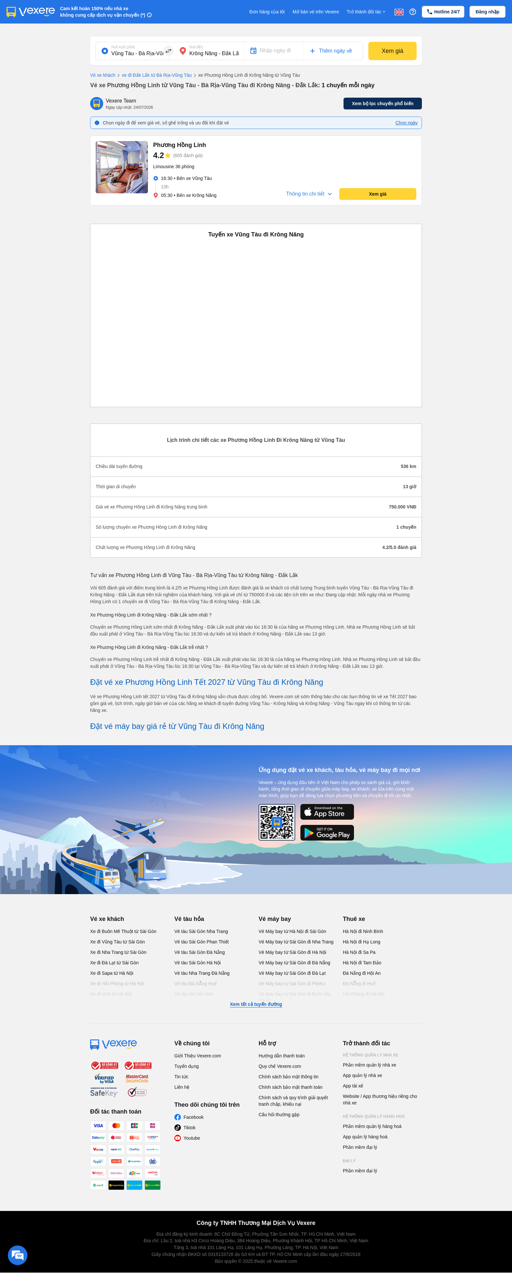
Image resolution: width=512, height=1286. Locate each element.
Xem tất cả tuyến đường (256, 1004)
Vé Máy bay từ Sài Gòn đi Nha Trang (296, 941)
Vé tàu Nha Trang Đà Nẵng (202, 973)
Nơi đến (196, 47)
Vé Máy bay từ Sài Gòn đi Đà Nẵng (294, 962)
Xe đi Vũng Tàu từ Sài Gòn (117, 941)
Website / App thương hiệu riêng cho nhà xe (380, 1099)
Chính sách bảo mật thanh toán (291, 1087)
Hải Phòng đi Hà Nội (363, 994)
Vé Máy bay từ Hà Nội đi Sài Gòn (292, 931)
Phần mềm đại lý (360, 1147)
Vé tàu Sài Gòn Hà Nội (197, 962)
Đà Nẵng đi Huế (359, 983)
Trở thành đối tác (367, 12)
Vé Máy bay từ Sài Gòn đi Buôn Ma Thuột (294, 997)
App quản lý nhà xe (362, 1075)
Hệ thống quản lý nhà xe (370, 1055)
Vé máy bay (275, 919)
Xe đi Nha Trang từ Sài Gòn (118, 952)
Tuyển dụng (186, 1066)
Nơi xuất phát (123, 47)
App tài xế (353, 1085)
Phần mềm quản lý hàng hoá (372, 1126)
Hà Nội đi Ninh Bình (363, 931)
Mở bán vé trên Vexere (316, 11)
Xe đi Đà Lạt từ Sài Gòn (114, 962)
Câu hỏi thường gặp (279, 1114)
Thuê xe (354, 919)
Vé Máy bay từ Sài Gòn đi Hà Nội (292, 952)
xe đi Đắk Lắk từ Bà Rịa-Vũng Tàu (153, 75)
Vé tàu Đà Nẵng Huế (195, 983)
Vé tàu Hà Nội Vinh (193, 994)
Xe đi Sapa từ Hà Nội (111, 973)
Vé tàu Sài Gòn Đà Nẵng (199, 952)
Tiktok (190, 1127)
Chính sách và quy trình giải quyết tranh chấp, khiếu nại (293, 1101)
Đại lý (349, 1161)
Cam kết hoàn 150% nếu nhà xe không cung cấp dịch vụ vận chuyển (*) (102, 12)
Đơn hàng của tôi (267, 11)
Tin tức (181, 1076)
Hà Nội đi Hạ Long (361, 941)
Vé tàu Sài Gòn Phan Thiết (201, 941)
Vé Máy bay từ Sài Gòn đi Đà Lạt (292, 973)
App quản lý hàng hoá (365, 1136)
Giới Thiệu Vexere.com (197, 1055)
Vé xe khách (102, 75)
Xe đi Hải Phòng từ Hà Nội (117, 983)
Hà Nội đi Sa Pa (359, 952)
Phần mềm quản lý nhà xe (369, 1065)
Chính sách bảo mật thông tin (288, 1076)
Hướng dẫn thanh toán (282, 1055)
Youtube (192, 1138)
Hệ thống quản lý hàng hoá (374, 1116)
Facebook (193, 1117)
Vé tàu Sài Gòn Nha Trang (201, 931)
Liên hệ (181, 1087)
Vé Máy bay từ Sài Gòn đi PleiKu (292, 983)
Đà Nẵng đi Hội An (362, 973)
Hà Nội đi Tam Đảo (362, 962)
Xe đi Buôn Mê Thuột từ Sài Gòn (123, 931)
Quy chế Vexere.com (280, 1066)
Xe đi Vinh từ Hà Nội (111, 994)
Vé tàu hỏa (189, 919)
